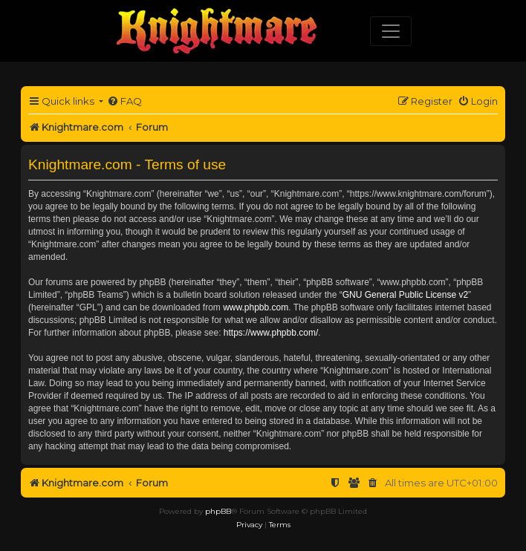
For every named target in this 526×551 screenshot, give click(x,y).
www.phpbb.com (255, 307)
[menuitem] (124, 101)
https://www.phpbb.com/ (271, 332)
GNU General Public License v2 (405, 295)
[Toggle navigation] (391, 31)
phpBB (218, 511)
